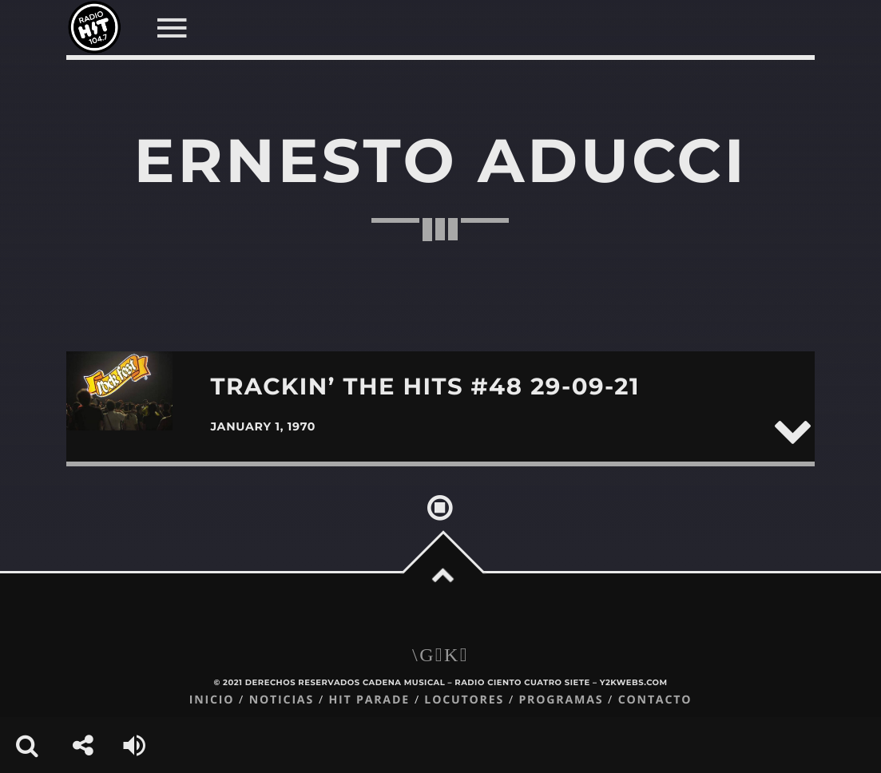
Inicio (212, 700)
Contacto (655, 700)
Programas (560, 700)
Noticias (281, 700)
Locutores (464, 700)
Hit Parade (368, 700)
